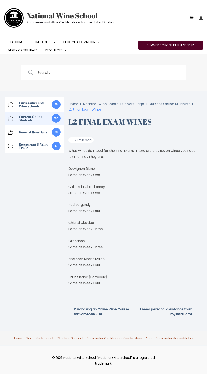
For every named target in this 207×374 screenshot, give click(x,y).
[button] (24, 40)
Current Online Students (169, 102)
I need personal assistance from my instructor (169, 310)
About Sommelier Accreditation (168, 336)
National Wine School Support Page (113, 102)
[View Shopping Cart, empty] (191, 17)
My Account (45, 336)
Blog (29, 336)
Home (73, 102)
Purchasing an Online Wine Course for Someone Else (98, 310)
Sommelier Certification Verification (113, 336)
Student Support (70, 336)
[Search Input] (108, 71)
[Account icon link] (201, 18)
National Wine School (62, 15)
